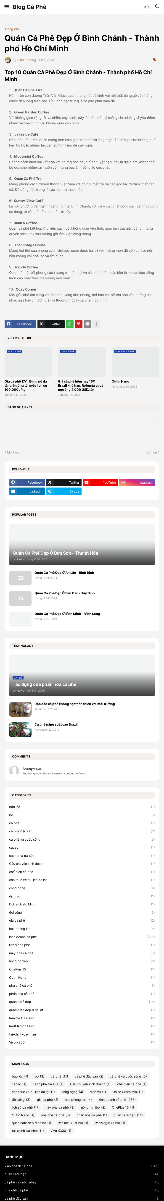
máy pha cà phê (82, 953)
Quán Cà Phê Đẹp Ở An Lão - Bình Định (64, 572)
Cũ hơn (151, 452)
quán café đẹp (82, 1001)
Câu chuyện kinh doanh (82, 863)
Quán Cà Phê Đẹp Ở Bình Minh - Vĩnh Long (67, 614)
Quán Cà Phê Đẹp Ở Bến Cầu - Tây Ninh (64, 593)
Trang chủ (12, 29)
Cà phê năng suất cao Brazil (56, 724)
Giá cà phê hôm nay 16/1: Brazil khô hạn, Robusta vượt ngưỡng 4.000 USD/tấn (80, 385)
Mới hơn (13, 452)
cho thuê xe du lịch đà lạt (82, 880)
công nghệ (82, 888)
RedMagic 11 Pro (82, 1026)
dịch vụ (82, 896)
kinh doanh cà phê (82, 937)
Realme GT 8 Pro (82, 1018)
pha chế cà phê (82, 985)
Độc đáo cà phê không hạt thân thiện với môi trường (74, 704)
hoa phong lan (82, 928)
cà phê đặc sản (82, 831)
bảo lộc (82, 807)
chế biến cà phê (82, 872)
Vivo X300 (82, 1042)
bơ (82, 815)
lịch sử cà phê (82, 945)
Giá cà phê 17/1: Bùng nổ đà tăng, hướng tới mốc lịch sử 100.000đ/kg (26, 385)
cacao (82, 847)
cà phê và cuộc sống (82, 839)
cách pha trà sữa (82, 855)
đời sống (82, 912)
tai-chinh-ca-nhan (82, 1034)
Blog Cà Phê (29, 6)
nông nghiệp (82, 961)
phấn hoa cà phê (82, 993)
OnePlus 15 (82, 969)
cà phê (82, 823)
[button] (6, 7)
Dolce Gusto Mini (82, 904)
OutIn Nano (120, 381)
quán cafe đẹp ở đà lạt (82, 1010)
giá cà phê (82, 920)
